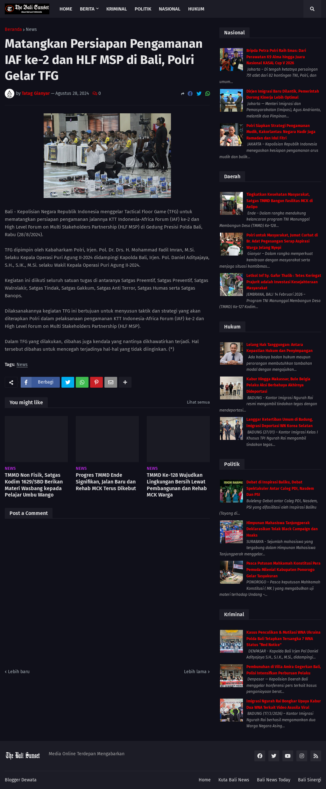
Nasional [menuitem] (170, 9)
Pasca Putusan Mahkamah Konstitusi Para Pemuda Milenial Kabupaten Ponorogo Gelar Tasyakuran (283, 569)
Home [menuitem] (66, 9)
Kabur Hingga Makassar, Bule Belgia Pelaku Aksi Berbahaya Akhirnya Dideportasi (278, 385)
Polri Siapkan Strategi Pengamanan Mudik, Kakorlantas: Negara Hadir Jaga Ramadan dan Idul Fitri (280, 131)
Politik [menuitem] (143, 9)
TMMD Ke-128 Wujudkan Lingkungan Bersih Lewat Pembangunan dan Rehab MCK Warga (177, 485)
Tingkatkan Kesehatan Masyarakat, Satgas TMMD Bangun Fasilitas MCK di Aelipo (279, 200)
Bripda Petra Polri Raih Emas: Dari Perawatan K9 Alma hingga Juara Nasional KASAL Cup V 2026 (276, 56)
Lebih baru (19, 671)
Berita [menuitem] (87, 9)
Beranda (13, 29)
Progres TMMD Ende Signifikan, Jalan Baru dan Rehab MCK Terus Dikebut (106, 481)
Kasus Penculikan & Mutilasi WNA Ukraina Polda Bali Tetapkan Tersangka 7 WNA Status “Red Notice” (283, 638)
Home (205, 780)
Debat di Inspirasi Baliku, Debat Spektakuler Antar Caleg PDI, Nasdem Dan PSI (280, 488)
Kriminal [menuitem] (116, 9)
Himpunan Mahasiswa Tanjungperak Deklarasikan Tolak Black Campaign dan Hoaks (282, 529)
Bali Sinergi (309, 780)
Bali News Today (273, 780)
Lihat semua (198, 402)
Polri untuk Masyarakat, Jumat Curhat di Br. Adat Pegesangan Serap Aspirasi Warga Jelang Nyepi (282, 241)
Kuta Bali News (233, 780)
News (31, 29)
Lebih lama (195, 671)
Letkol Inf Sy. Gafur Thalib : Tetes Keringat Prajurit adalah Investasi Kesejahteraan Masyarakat (283, 281)
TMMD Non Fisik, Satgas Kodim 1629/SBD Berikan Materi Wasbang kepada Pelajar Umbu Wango (34, 485)
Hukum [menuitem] (196, 9)
